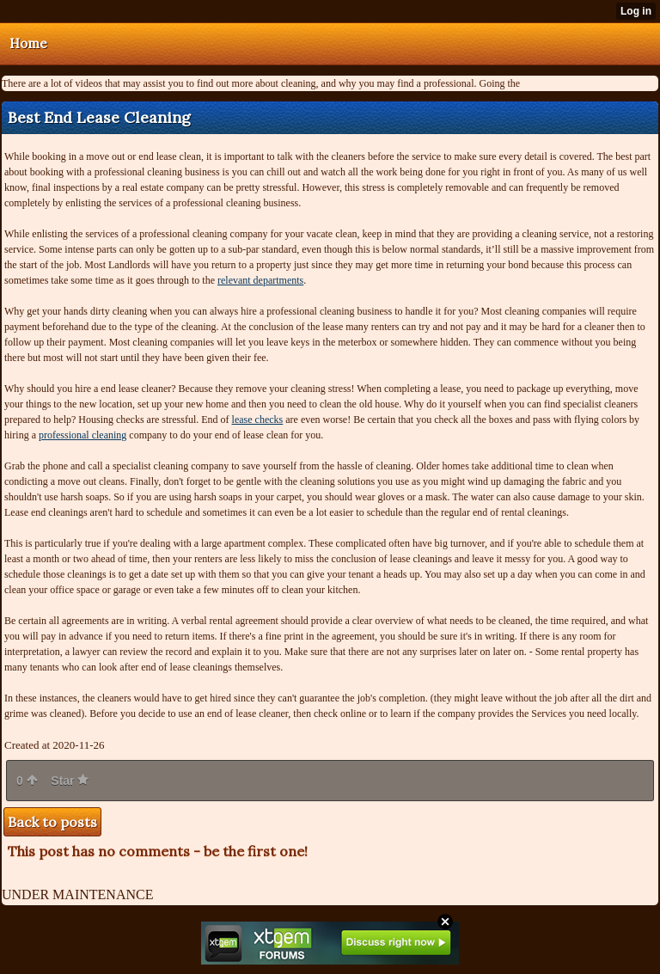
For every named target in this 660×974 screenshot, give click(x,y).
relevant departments (260, 280)
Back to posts (52, 821)
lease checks (258, 419)
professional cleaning (82, 435)
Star (70, 780)
